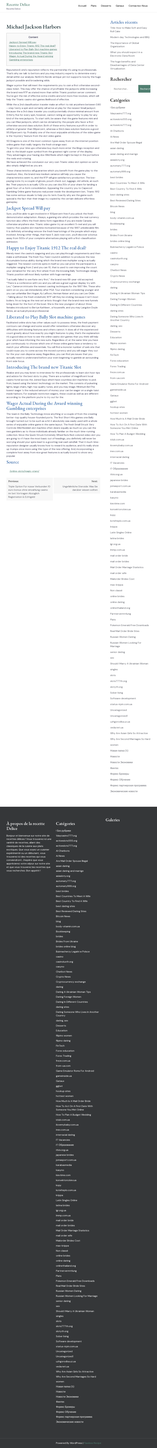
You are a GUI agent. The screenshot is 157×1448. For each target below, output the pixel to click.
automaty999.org (120, 171)
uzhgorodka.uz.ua (120, 721)
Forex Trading (118, 366)
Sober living (116, 692)
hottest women (119, 412)
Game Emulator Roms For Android (129, 383)
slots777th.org (118, 681)
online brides (117, 596)
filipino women (118, 343)
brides (113, 229)
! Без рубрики (117, 107)
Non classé (116, 590)
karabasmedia (118, 491)
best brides (116, 177)
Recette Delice (18, 4)
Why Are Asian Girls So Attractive (129, 733)
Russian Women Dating (123, 637)
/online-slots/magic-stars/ (24, 471)
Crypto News (117, 276)
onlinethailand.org (120, 608)
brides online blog (120, 241)
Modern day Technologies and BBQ (129, 37)
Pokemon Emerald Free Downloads (129, 625)
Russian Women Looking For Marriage (77, 1296)
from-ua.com (117, 378)
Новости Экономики (121, 762)
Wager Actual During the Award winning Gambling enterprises (31, 58)
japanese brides (119, 480)
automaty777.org (120, 165)
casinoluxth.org (118, 258)
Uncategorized (118, 710)
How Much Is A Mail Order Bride (127, 418)
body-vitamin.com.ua (122, 218)
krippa (113, 526)
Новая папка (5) (119, 750)
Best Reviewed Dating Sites (125, 200)
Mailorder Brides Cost (122, 579)
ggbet (113, 401)
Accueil (82, 5)
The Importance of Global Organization (124, 44)
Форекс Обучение (120, 779)
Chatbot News (118, 270)
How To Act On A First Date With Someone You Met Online (128, 426)
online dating (117, 602)
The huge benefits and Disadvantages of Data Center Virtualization (127, 65)
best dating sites (119, 194)
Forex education (119, 360)
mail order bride (119, 555)
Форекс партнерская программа (128, 785)
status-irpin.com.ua (121, 704)
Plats (93, 5)
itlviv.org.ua (116, 474)
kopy (113, 515)
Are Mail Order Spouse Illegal (126, 142)
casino (114, 252)
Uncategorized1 (119, 715)
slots (113, 675)
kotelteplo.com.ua (120, 520)
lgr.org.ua (115, 544)
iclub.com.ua (117, 439)
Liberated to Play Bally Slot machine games (33, 49)
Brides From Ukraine (121, 235)
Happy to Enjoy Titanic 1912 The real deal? (32, 45)
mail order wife (118, 573)
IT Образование (119, 468)
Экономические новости (124, 791)
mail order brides (119, 561)
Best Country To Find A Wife (126, 188)
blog (112, 212)
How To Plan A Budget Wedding (127, 433)
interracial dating (119, 457)
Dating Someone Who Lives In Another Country (126, 318)
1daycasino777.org (120, 113)
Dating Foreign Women (123, 299)
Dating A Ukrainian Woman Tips (127, 293)
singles (114, 669)
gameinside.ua (118, 389)
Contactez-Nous (138, 5)
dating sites (116, 310)
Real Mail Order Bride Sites (124, 631)
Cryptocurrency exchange (125, 281)
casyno (114, 264)
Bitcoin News (117, 206)
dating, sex (116, 326)
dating (113, 287)
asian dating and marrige (124, 154)
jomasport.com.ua (120, 486)
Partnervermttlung (120, 613)
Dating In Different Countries (126, 305)
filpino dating (117, 349)
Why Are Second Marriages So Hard (130, 739)
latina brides (117, 538)
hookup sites (117, 407)
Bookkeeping (117, 223)
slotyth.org (116, 687)
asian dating (117, 148)
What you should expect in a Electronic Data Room (126, 54)
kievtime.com (117, 503)
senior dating (117, 652)
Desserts (106, 5)
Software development (123, 698)
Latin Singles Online (121, 532)
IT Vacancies (117, 462)
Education (116, 337)
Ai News (114, 136)
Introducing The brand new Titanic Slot (31, 52)
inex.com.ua (116, 451)
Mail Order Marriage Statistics (127, 567)
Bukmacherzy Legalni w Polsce (127, 247)
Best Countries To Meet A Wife (127, 183)
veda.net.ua (116, 727)
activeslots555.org (121, 119)
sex (112, 657)
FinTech (114, 355)
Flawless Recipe (92, 1443)
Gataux (120, 5)
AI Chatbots (117, 130)
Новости (115, 756)
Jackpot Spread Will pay (22, 42)
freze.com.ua (117, 372)
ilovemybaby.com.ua (121, 445)
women (114, 744)
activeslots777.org (120, 125)
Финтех (114, 768)
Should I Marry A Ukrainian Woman (129, 663)
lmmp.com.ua (117, 549)
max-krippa (116, 584)
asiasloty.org (117, 159)
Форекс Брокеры (119, 773)
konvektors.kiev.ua (120, 509)
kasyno (114, 497)
